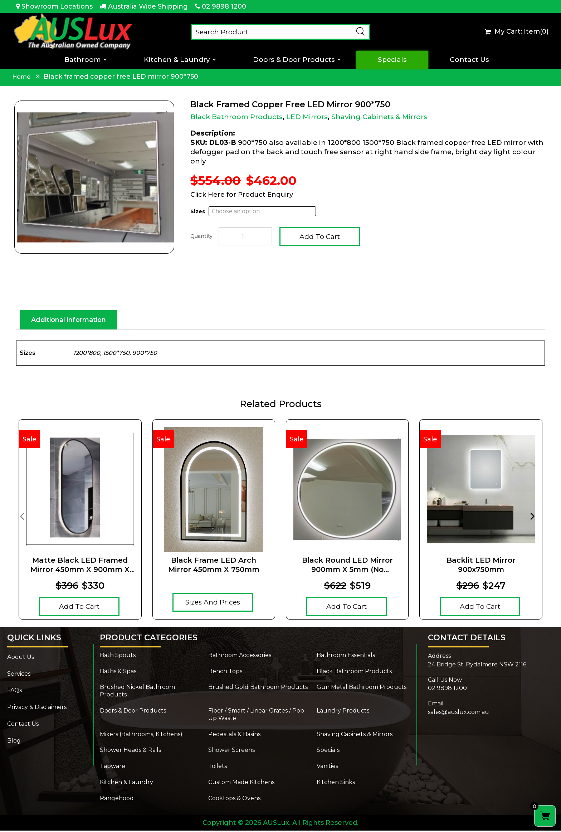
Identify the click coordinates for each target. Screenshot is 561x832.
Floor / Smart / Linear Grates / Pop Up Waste (256, 716)
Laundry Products (343, 712)
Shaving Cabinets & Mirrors (379, 117)
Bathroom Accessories (239, 656)
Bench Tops (225, 672)
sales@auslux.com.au (458, 713)
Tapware (112, 767)
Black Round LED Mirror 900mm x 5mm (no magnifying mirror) (347, 566)
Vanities (327, 767)
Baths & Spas (118, 672)
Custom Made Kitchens (241, 783)
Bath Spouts (118, 656)
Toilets (217, 767)
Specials (392, 60)
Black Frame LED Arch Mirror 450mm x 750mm (213, 566)
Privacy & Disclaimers (37, 708)
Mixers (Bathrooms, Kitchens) (141, 735)
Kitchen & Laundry (177, 60)
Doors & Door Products (294, 60)
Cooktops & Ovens (234, 799)
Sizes (197, 211)
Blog (14, 742)
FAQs (14, 691)
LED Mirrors (307, 117)
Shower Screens (231, 751)
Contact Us (469, 60)
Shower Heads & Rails (130, 751)
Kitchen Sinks (336, 783)
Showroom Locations (57, 6)
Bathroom (82, 60)
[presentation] (22, 517)
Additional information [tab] (68, 321)
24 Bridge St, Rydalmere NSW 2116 (477, 665)
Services (18, 675)
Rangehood (117, 799)
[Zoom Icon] (94, 177)
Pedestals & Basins (234, 735)
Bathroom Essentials (346, 656)
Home (21, 76)
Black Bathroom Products (236, 117)
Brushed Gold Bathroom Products (258, 688)
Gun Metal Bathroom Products (361, 688)
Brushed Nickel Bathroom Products (137, 692)
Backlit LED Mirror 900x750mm (481, 566)
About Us (20, 658)
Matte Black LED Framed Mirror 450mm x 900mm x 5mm (80, 566)
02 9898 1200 (224, 6)
